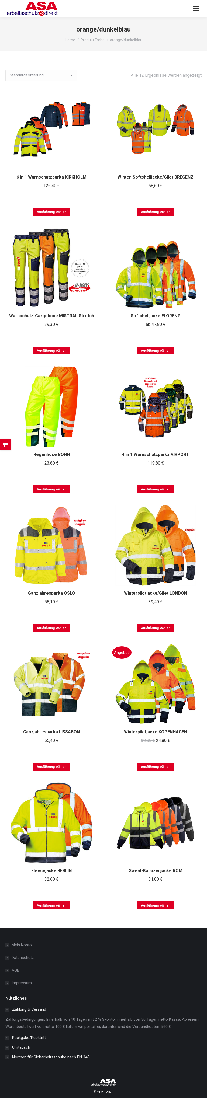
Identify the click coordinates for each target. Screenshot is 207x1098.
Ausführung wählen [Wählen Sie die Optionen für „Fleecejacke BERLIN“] (51, 905)
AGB (15, 970)
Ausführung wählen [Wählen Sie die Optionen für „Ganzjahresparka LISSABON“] (51, 767)
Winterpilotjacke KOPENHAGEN (155, 731)
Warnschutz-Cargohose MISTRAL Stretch (51, 315)
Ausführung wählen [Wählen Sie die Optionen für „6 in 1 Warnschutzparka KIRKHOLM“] (51, 212)
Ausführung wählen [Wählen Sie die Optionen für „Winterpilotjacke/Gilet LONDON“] (155, 628)
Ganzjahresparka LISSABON (51, 731)
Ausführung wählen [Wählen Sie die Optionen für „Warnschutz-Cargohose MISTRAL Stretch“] (51, 351)
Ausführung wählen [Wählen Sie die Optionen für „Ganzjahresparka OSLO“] (51, 628)
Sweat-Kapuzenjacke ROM (155, 870)
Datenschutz (23, 957)
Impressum (22, 983)
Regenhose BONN (51, 454)
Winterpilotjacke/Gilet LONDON (155, 593)
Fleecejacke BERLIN (51, 870)
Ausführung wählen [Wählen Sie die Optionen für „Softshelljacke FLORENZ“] (155, 351)
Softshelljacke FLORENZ (155, 315)
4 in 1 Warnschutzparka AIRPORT (155, 454)
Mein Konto (22, 945)
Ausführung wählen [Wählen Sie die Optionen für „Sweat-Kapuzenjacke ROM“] (155, 905)
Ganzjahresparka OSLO (51, 593)
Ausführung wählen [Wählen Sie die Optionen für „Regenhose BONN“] (51, 489)
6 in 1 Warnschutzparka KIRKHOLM (51, 177)
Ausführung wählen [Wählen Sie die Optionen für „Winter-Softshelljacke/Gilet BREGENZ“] (155, 212)
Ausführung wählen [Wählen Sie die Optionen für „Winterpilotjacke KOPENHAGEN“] (155, 767)
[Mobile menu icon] (196, 8)
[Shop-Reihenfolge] (41, 75)
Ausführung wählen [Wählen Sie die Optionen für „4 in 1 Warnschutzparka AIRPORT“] (155, 489)
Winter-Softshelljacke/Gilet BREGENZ (156, 177)
